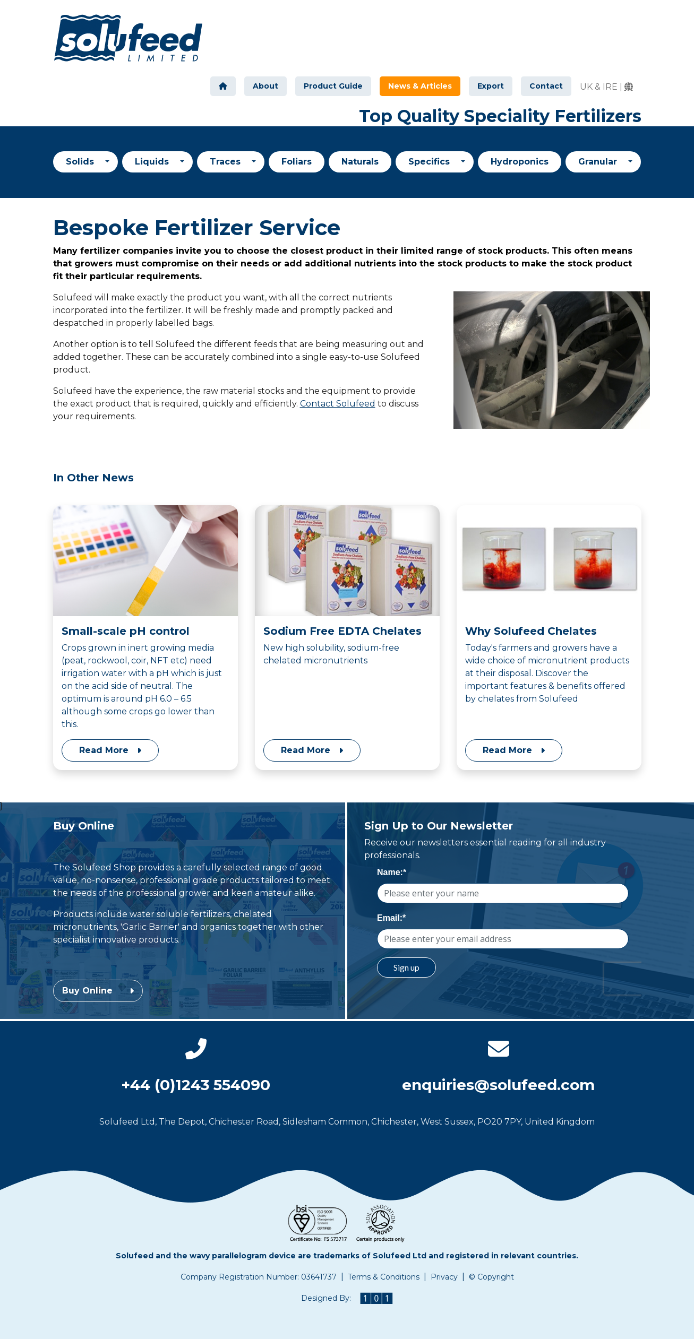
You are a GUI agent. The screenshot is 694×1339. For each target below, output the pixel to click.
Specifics (430, 162)
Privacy (444, 1277)
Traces (226, 162)
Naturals (360, 162)
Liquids (153, 162)
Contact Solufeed (337, 404)
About (265, 86)
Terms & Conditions (383, 1277)
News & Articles (424, 85)
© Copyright (491, 1277)
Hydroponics (520, 162)
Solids (81, 162)
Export (490, 86)
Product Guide (333, 86)
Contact (546, 86)
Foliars (296, 162)
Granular (599, 162)
